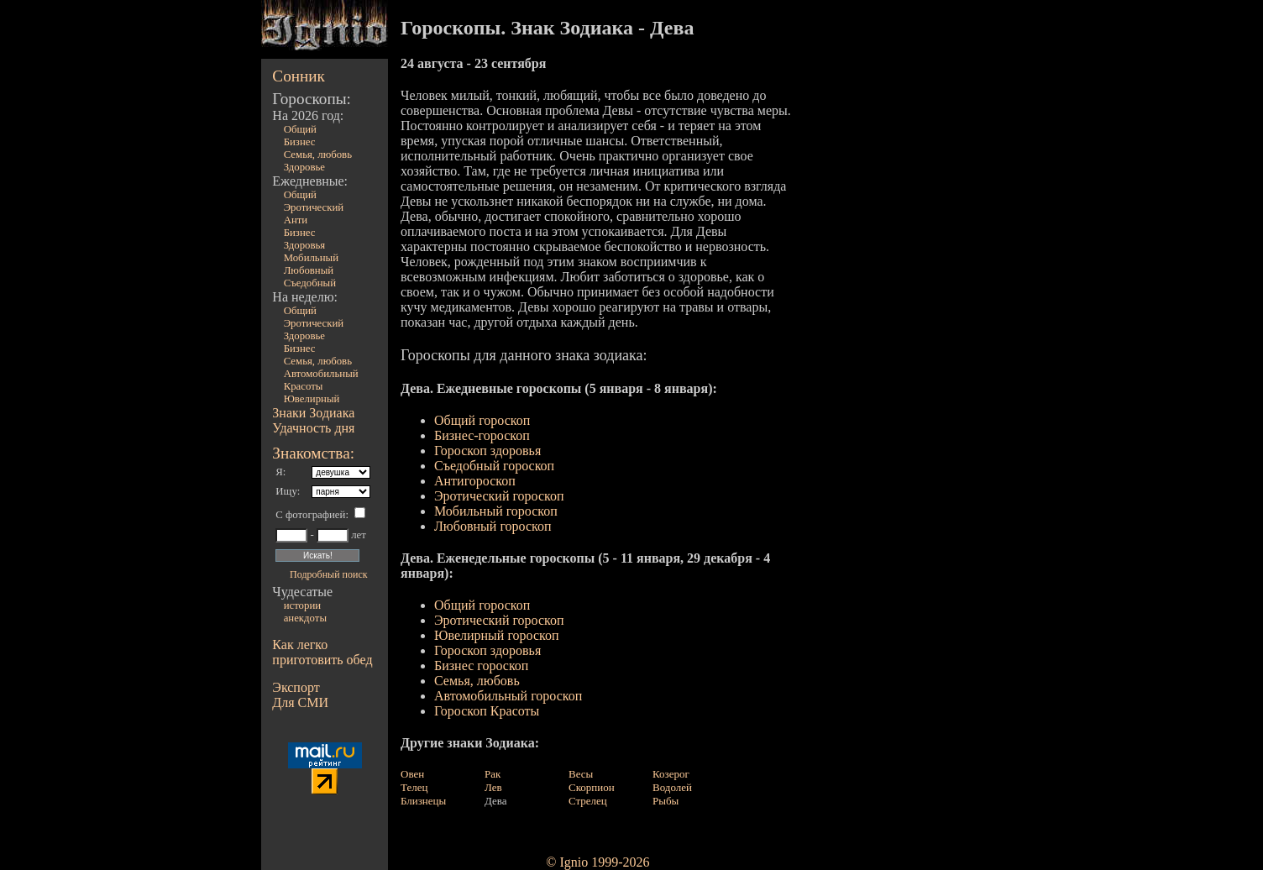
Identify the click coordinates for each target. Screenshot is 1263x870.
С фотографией (310, 515)
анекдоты (305, 618)
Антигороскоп (475, 481)
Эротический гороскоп (499, 496)
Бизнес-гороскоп (482, 435)
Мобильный (311, 258)
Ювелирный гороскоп (496, 635)
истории (302, 605)
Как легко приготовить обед (322, 652)
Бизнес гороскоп (481, 665)
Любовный (309, 270)
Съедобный (310, 283)
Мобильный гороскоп (496, 511)
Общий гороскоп (482, 420)
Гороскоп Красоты (486, 711)
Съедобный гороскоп (494, 466)
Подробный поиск (328, 574)
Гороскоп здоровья (487, 450)
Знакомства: (313, 453)
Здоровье (304, 167)
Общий (300, 129)
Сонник (298, 76)
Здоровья (305, 245)
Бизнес (300, 142)
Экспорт (295, 687)
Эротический (314, 207)
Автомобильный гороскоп (508, 696)
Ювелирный (312, 399)
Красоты (303, 386)
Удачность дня (313, 428)
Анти (296, 220)
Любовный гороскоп (493, 526)
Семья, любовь (477, 680)
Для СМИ (300, 702)
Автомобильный (321, 374)
